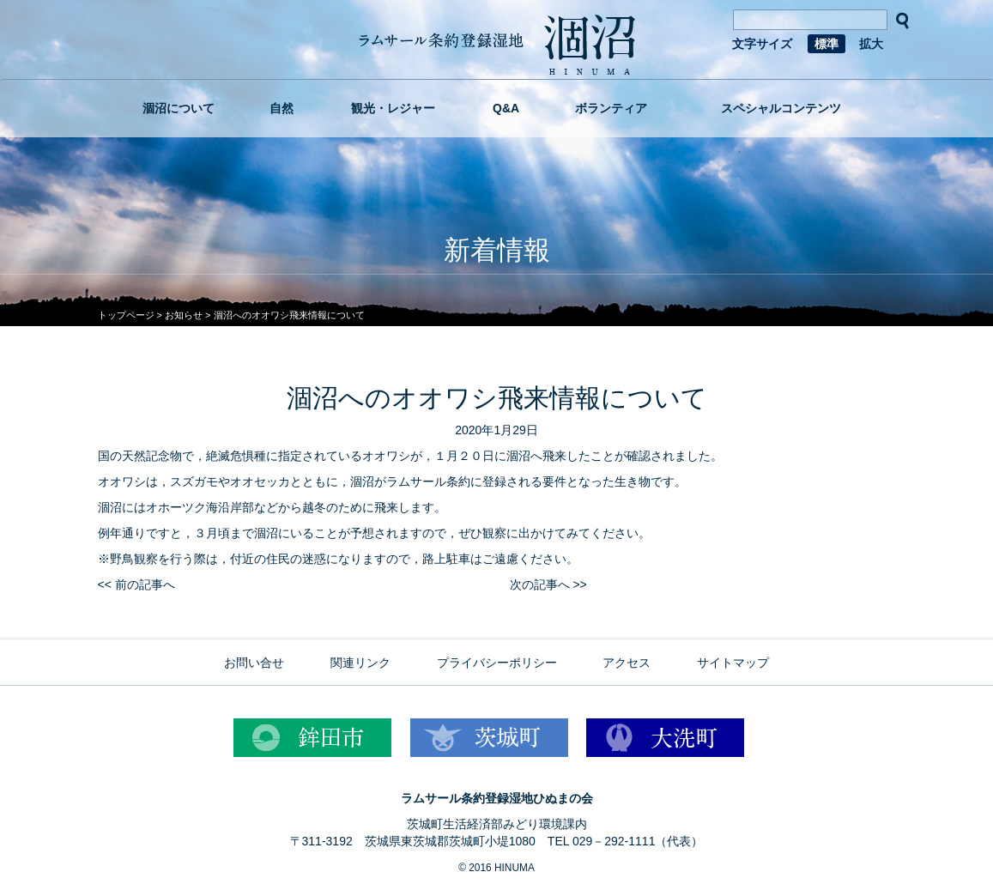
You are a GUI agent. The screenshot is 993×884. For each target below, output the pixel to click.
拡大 (871, 44)
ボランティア (611, 108)
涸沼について (178, 108)
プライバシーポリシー (497, 662)
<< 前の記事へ (136, 584)
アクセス (626, 662)
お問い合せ (254, 662)
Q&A (506, 108)
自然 (281, 108)
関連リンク (360, 662)
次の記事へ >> (548, 584)
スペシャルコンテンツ (781, 108)
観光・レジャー (393, 108)
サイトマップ (733, 662)
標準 (826, 44)
